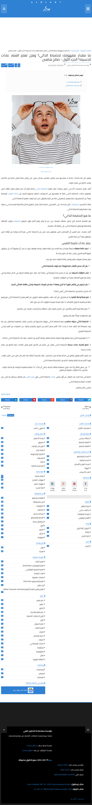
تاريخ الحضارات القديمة (35, 616)
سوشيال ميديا (38, 521)
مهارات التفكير (38, 480)
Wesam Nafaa (63, 765)
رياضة (87, 532)
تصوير (41, 529)
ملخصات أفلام (83, 428)
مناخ (42, 655)
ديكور (41, 533)
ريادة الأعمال (39, 438)
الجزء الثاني (30, 377)
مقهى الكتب (39, 428)
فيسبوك (40, 458)
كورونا (87, 468)
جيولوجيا (40, 647)
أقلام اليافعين (84, 518)
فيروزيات (40, 537)
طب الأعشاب (84, 472)
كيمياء (41, 640)
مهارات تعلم (39, 484)
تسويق (41, 442)
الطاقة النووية (38, 659)
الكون (41, 608)
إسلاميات (40, 669)
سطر (50, 760)
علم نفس (40, 600)
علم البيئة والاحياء (37, 612)
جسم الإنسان (38, 636)
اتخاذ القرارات (13, 193)
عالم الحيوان (39, 624)
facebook (11, 415)
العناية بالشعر (84, 446)
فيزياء (41, 632)
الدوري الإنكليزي (83, 528)
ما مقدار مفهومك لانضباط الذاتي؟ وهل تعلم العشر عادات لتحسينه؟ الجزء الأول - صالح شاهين (46, 57)
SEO (42, 462)
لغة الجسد (40, 488)
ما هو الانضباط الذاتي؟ (73, 82)
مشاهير (41, 510)
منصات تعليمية (38, 577)
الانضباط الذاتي (42, 189)
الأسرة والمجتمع (37, 518)
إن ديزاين (40, 585)
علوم (42, 604)
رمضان (41, 673)
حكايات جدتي (84, 510)
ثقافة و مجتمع (38, 498)
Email (4, 65)
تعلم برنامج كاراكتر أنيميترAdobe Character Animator (23, 589)
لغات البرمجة (39, 573)
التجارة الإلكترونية (37, 454)
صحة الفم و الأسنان (81, 464)
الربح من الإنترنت (37, 446)
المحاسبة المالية (37, 466)
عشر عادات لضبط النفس (72, 85)
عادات (53, 377)
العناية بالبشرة (84, 442)
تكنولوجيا (40, 506)
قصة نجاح (40, 450)
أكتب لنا (73, 799)
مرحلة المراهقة (83, 514)
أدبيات (87, 546)
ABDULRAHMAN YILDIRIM (63, 774)
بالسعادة (17, 221)
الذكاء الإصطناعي (37, 643)
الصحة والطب (84, 460)
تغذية (41, 551)
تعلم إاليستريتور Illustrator (33, 581)
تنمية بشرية (5, 394)
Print (11, 65)
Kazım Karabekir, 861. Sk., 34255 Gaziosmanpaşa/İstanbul (47, 784)
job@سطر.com (27, 750)
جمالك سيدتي (84, 438)
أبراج (42, 525)
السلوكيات (75, 204)
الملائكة (40, 677)
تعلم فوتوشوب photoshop (33, 565)
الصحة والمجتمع (83, 456)
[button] (23, 690)
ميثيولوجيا (40, 651)
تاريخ (42, 620)
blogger (4, 415)
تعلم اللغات (39, 561)
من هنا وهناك (38, 502)
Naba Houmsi (65, 770)
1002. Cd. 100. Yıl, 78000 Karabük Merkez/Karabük (51, 789)
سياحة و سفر (39, 514)
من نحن (80, 799)
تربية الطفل (85, 506)
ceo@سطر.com (32, 745)
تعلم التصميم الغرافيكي (34, 569)
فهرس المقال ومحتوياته (74, 75)
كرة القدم (85, 536)
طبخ (42, 547)
